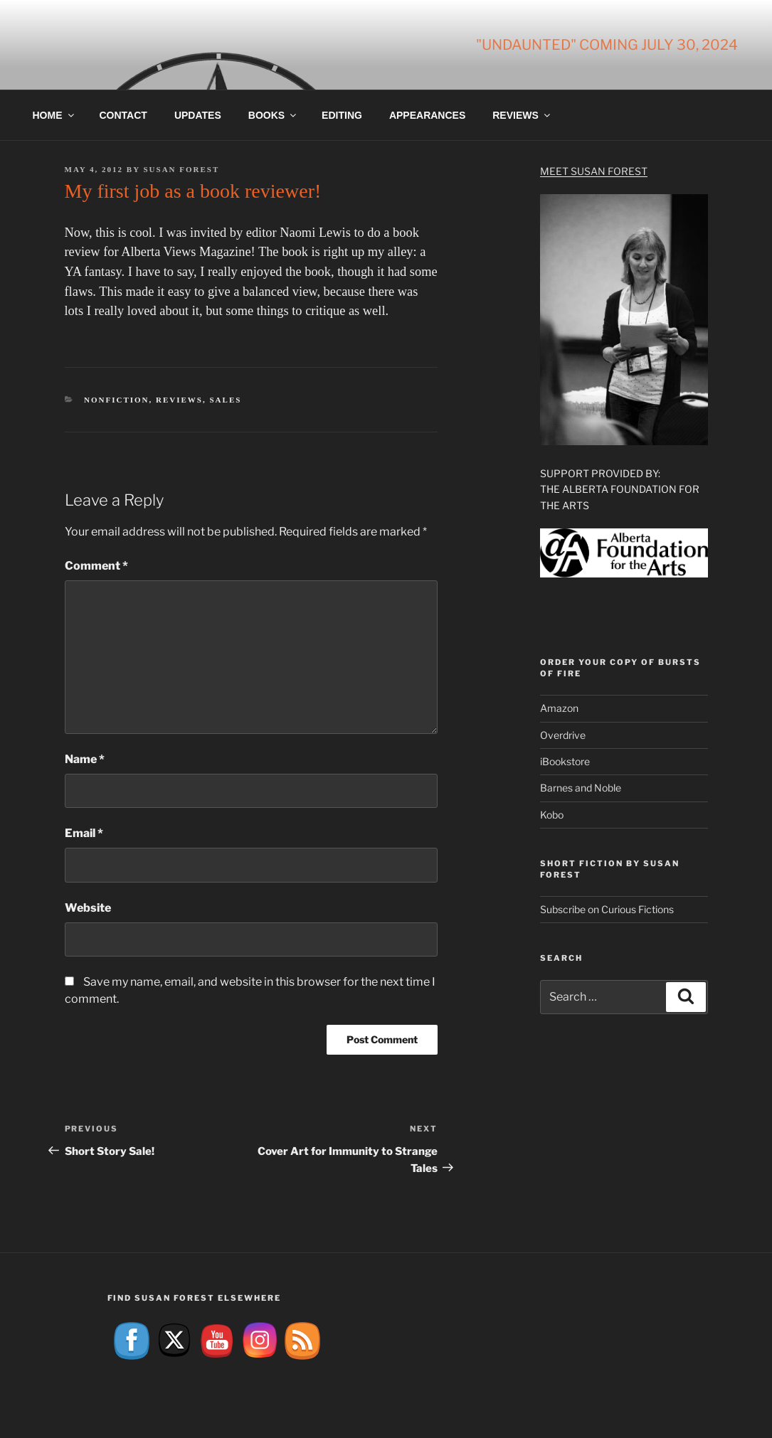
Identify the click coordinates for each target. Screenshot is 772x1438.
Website (88, 908)
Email (84, 833)
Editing (342, 115)
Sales (225, 399)
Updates (197, 115)
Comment (96, 565)
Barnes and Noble (580, 788)
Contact (123, 115)
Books (273, 115)
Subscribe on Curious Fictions (607, 909)
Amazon (559, 708)
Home (54, 115)
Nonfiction (116, 399)
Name (85, 759)
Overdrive (563, 735)
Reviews (522, 115)
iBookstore (565, 761)
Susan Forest (181, 169)
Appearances (427, 115)
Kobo (552, 815)
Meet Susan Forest (593, 171)
